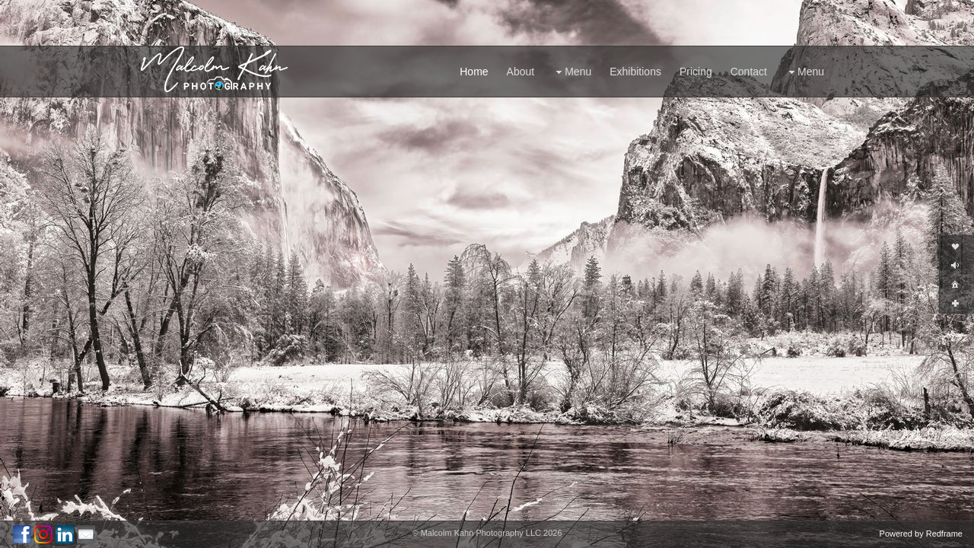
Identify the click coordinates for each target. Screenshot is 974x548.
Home (474, 71)
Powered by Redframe (921, 533)
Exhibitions (635, 71)
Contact (748, 71)
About (521, 71)
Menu (571, 71)
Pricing (696, 71)
